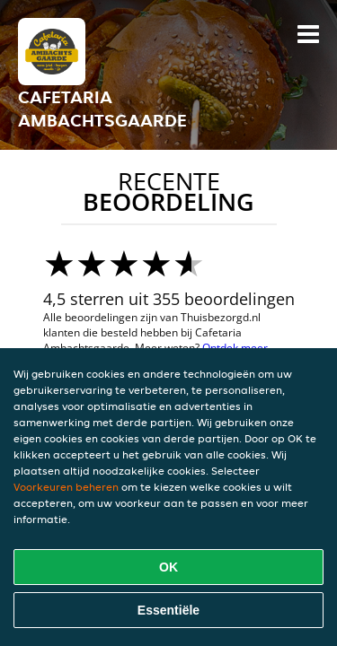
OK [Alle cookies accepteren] (168, 567)
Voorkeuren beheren (66, 486)
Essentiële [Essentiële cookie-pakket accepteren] (168, 610)
